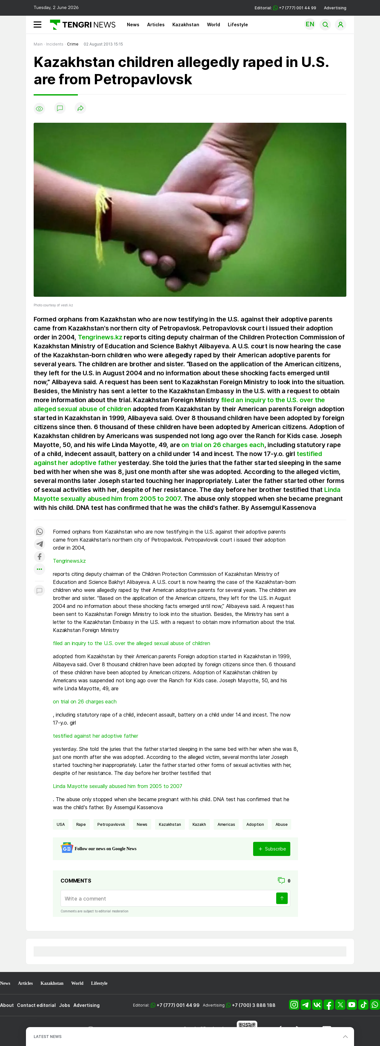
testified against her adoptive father (95, 736)
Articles (156, 24)
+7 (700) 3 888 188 (254, 1005)
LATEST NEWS (48, 1036)
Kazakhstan (185, 24)
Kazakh (199, 824)
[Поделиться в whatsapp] (39, 532)
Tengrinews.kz (100, 337)
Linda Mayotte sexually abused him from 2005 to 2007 (117, 786)
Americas (226, 824)
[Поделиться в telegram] (39, 544)
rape (81, 824)
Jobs (64, 1005)
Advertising (335, 7)
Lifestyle (238, 24)
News (133, 24)
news (142, 824)
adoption (255, 824)
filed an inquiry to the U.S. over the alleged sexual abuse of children (131, 643)
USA (61, 824)
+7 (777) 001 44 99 (178, 1005)
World (213, 24)
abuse (281, 824)
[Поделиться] (80, 108)
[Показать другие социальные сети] (39, 569)
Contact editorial (36, 1005)
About (7, 1005)
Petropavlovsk (111, 824)
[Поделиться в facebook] (39, 557)
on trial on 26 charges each (222, 445)
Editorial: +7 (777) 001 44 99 (285, 7)
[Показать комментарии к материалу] (39, 591)
